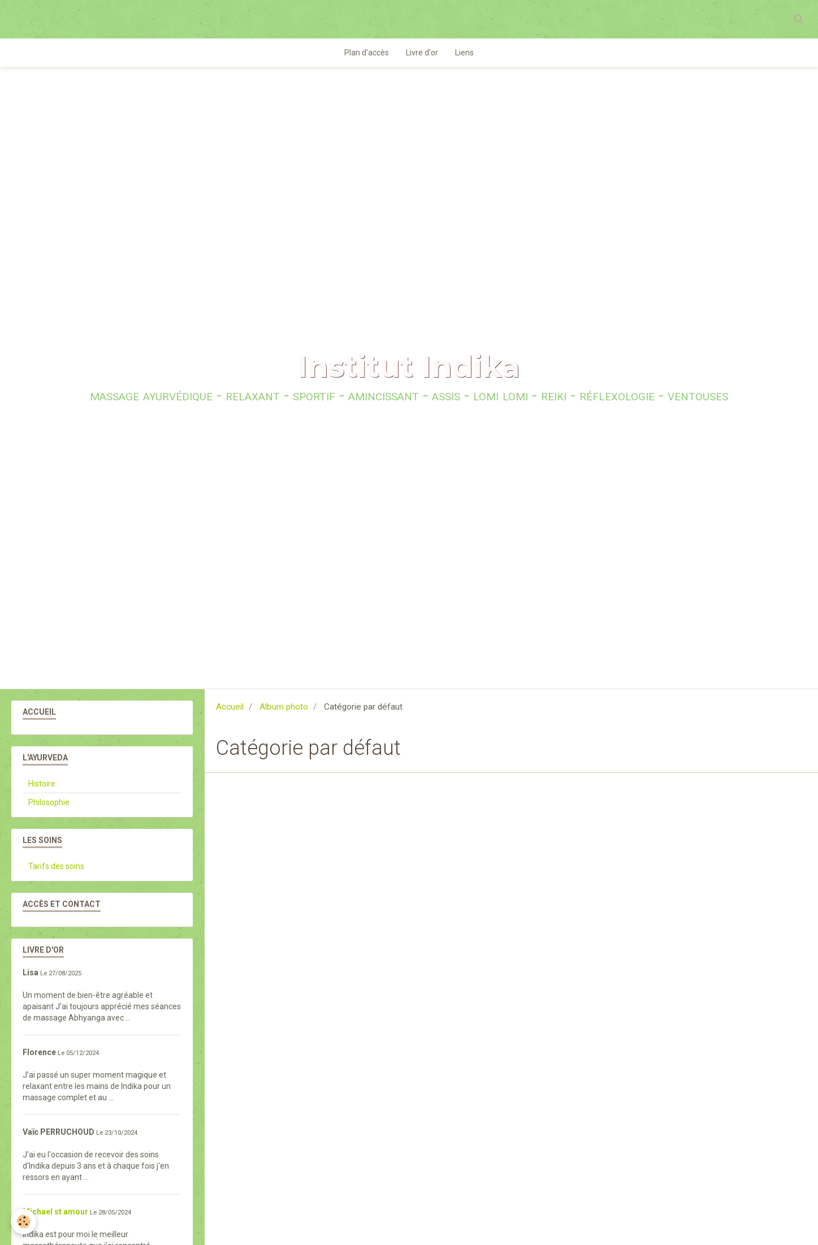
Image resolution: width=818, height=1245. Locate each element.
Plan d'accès (366, 53)
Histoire (41, 784)
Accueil (230, 707)
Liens (464, 53)
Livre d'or (422, 53)
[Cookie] (24, 1221)
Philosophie (49, 802)
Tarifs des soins (56, 866)
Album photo (283, 707)
